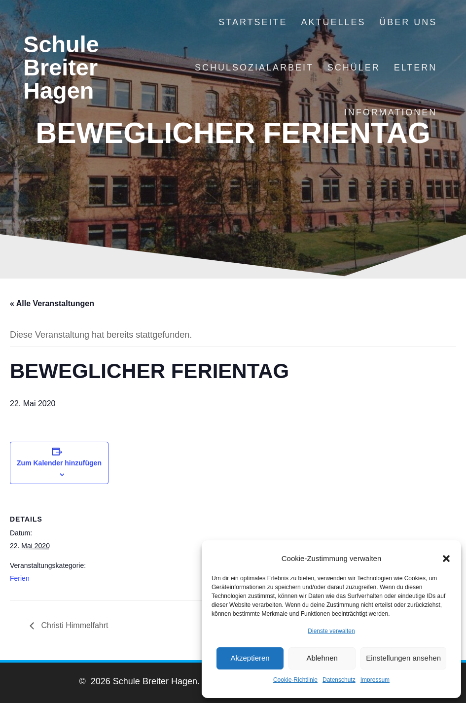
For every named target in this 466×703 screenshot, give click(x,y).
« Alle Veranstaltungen (52, 303)
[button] (446, 558)
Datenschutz (339, 679)
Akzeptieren (249, 658)
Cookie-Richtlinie (295, 679)
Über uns (408, 22)
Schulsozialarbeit (254, 67)
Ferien (20, 578)
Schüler (353, 67)
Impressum (375, 679)
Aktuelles (333, 22)
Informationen (390, 112)
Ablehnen (321, 658)
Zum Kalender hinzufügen (59, 463)
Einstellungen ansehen (403, 658)
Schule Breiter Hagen (61, 67)
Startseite (252, 22)
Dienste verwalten (331, 631)
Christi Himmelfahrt (73, 625)
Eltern (415, 67)
